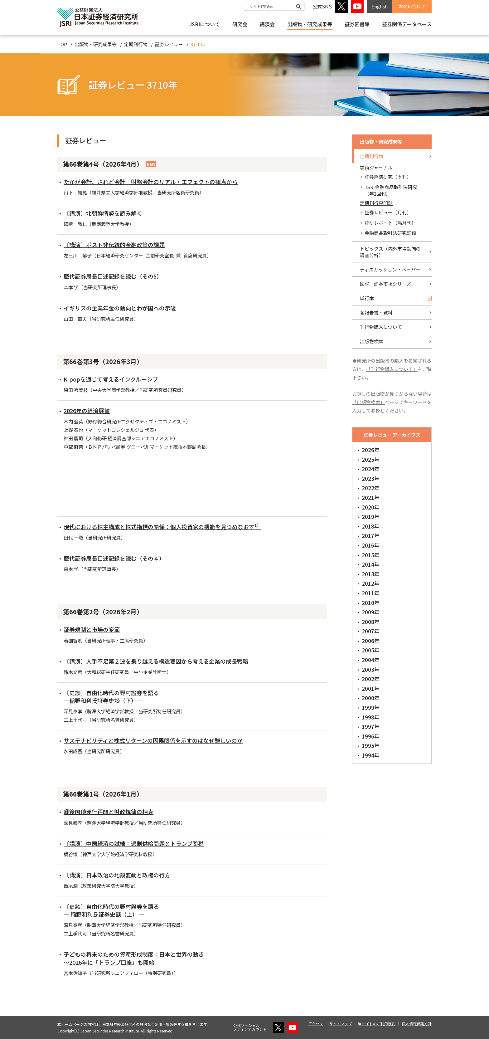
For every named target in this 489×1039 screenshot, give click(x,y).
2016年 (371, 545)
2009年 (371, 612)
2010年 (371, 603)
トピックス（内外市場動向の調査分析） (390, 251)
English (379, 6)
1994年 (371, 755)
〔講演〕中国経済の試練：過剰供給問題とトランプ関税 (134, 843)
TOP (62, 44)
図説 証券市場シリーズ (385, 283)
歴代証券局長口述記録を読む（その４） (114, 558)
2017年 (371, 535)
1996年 (371, 736)
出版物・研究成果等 (309, 24)
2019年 (371, 516)
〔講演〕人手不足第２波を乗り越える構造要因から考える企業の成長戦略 (156, 661)
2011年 (371, 593)
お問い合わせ (412, 6)
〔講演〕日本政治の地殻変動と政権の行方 (117, 875)
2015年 (371, 555)
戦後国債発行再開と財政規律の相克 (108, 811)
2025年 (371, 459)
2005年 (371, 650)
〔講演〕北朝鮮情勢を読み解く (103, 213)
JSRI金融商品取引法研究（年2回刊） (391, 190)
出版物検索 (371, 341)
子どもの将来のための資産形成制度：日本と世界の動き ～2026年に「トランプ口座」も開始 (134, 958)
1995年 (371, 745)
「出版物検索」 (368, 402)
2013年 (371, 574)
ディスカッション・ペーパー (390, 269)
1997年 (371, 726)
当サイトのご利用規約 (376, 1023)
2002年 (371, 679)
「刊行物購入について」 (392, 369)
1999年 (371, 707)
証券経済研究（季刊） (388, 176)
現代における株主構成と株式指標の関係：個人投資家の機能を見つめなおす (162, 527)
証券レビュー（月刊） (388, 212)
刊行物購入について (381, 327)
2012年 (371, 583)
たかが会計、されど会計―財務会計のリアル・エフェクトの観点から (151, 182)
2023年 (371, 478)
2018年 (371, 526)
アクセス (315, 1023)
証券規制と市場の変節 (92, 629)
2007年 (371, 631)
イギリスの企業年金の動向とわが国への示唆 (120, 308)
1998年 (371, 717)
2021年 (371, 497)
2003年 (371, 669)
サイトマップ (340, 1023)
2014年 (371, 564)
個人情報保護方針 (417, 1023)
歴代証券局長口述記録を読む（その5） (113, 276)
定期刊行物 (136, 44)
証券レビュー (169, 44)
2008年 (371, 622)
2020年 (371, 507)
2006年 (371, 641)
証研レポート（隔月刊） (390, 222)
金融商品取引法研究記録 (390, 233)
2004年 (371, 660)
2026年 (371, 450)
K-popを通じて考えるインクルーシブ (111, 379)
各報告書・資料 (376, 312)
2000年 (371, 698)
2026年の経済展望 (87, 411)
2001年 (371, 688)
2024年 (371, 469)
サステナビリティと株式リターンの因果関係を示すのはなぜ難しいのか (153, 740)
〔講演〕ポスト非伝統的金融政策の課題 (114, 245)
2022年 (371, 488)
